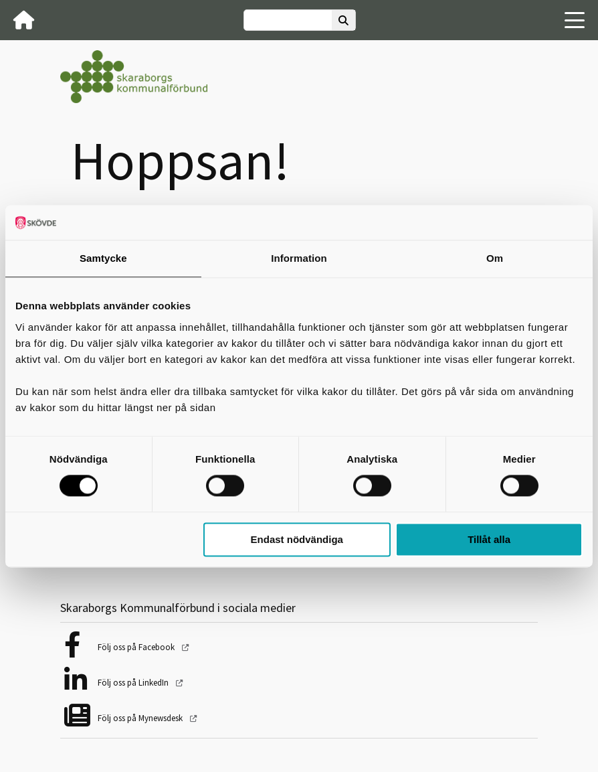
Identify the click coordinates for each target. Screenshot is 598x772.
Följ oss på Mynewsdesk (141, 718)
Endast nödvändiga (297, 539)
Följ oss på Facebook (137, 647)
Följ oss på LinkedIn (134, 682)
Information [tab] (299, 258)
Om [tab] (494, 258)
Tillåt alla (489, 539)
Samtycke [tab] (103, 258)
